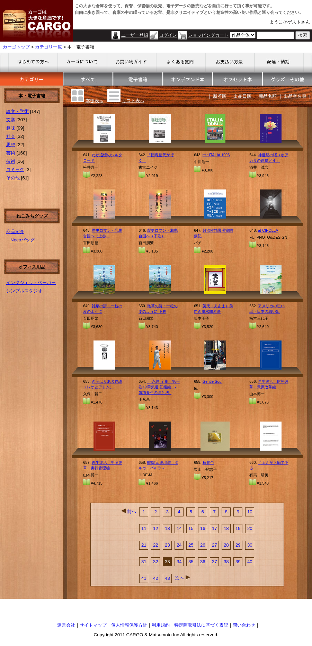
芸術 (10, 153)
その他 (13, 177)
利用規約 (161, 625)
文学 (10, 119)
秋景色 (208, 462)
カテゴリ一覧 (48, 47)
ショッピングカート (208, 35)
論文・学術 (17, 111)
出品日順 (242, 96)
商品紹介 (15, 231)
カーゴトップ (16, 47)
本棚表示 (95, 100)
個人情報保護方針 (129, 625)
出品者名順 (295, 96)
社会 (10, 136)
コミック (15, 169)
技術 (10, 161)
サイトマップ (93, 625)
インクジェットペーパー (31, 282)
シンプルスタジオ (24, 290)
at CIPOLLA (268, 230)
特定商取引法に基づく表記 (201, 625)
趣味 (10, 128)
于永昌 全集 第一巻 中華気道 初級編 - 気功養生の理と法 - (159, 387)
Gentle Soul (212, 381)
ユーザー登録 (134, 35)
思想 (10, 144)
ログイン (168, 35)
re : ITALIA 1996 (216, 155)
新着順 (219, 96)
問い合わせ (244, 625)
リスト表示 (133, 100)
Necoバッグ (22, 239)
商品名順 (268, 96)
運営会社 (66, 625)
